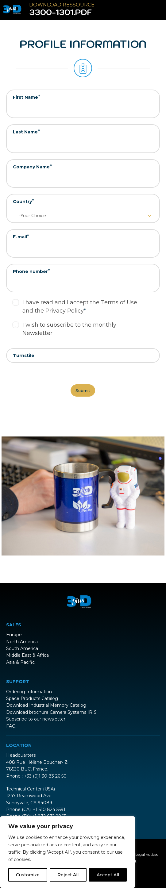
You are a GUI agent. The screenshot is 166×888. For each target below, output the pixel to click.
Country (23, 201)
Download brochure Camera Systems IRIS (51, 712)
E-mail (21, 236)
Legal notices (146, 854)
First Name (26, 97)
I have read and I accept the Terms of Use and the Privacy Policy (79, 306)
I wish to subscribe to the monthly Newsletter (69, 328)
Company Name (32, 166)
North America (22, 641)
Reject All (68, 875)
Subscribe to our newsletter (35, 719)
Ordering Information (29, 691)
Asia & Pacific (20, 662)
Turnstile (23, 355)
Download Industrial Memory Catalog (46, 705)
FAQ (11, 726)
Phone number (31, 271)
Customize (28, 875)
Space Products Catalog (32, 698)
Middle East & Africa (27, 655)
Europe (14, 634)
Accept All (108, 875)
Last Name (26, 131)
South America (22, 648)
